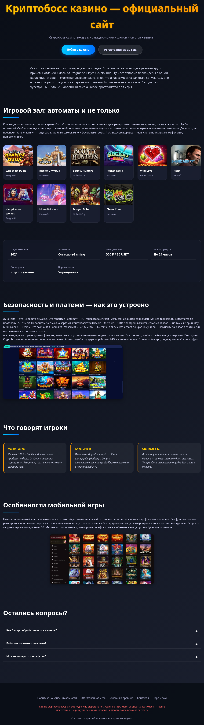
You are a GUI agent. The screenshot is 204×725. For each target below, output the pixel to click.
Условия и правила (121, 698)
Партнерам (160, 698)
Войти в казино (78, 49)
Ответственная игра (93, 698)
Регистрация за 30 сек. (120, 50)
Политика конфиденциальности (57, 698)
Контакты (143, 698)
